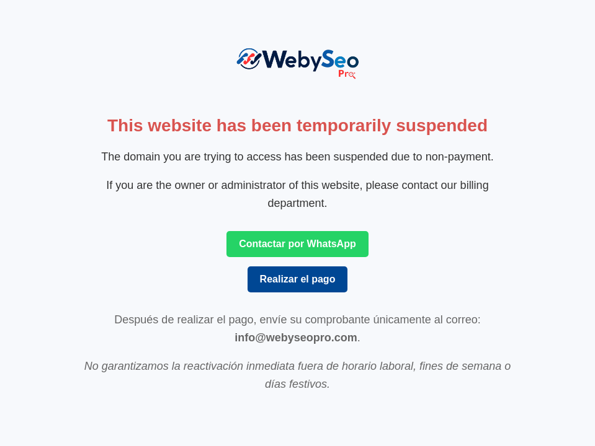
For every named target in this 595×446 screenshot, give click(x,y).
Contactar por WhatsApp (297, 243)
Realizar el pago (298, 279)
